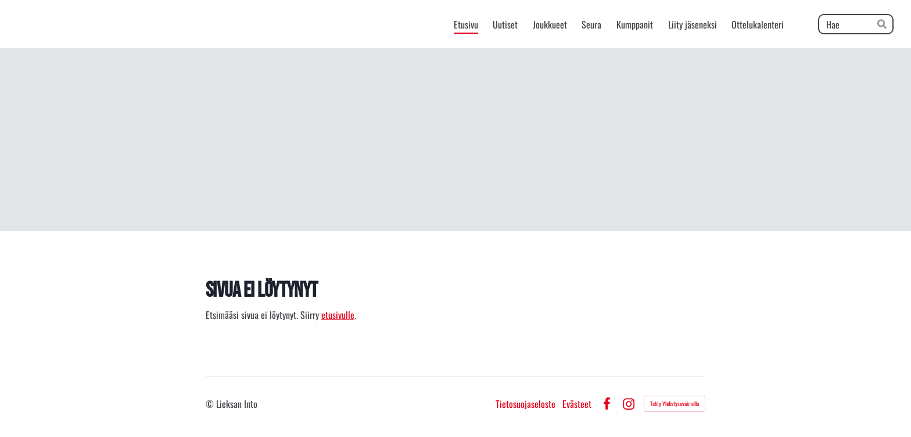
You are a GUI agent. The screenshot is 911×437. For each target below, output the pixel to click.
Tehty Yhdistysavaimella (674, 403)
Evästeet (576, 403)
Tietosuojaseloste (525, 403)
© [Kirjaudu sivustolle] (211, 404)
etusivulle (337, 315)
